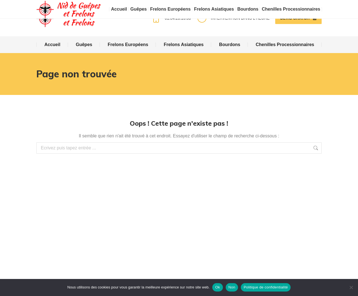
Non (232, 287)
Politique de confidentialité (266, 287)
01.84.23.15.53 (170, 18)
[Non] (351, 287)
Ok (217, 287)
